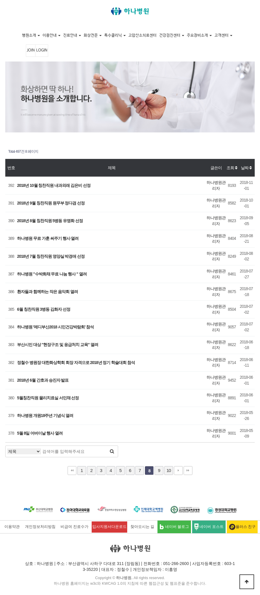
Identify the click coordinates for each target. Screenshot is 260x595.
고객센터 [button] (223, 35)
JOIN (31, 50)
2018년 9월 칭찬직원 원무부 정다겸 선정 (51, 203)
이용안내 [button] (52, 35)
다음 (178, 470)
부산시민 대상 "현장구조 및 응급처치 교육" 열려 (57, 344)
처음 (72, 470)
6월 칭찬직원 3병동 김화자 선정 (43, 309)
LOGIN (41, 50)
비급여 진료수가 (74, 527)
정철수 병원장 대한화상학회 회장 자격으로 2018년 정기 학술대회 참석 (76, 362)
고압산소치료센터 (142, 35)
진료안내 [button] (72, 35)
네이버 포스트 (209, 526)
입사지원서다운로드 (109, 527)
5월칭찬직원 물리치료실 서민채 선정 (48, 397)
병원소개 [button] (31, 35)
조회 (232, 167)
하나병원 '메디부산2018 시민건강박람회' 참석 (55, 327)
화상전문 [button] (93, 35)
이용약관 (12, 527)
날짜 (246, 167)
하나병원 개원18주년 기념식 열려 (45, 415)
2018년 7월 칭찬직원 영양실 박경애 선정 (51, 256)
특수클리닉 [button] (115, 35)
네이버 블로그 (174, 526)
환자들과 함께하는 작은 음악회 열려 (47, 291)
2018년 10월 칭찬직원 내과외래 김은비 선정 (53, 185)
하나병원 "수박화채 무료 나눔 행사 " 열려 (52, 274)
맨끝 (188, 470)
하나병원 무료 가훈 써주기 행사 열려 (47, 238)
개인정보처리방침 (40, 527)
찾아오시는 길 (142, 527)
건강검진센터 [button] (171, 35)
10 (169, 470)
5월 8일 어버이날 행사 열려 (40, 433)
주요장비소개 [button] (199, 35)
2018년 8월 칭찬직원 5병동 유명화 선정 (50, 220)
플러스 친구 (242, 526)
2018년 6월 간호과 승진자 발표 (43, 380)
